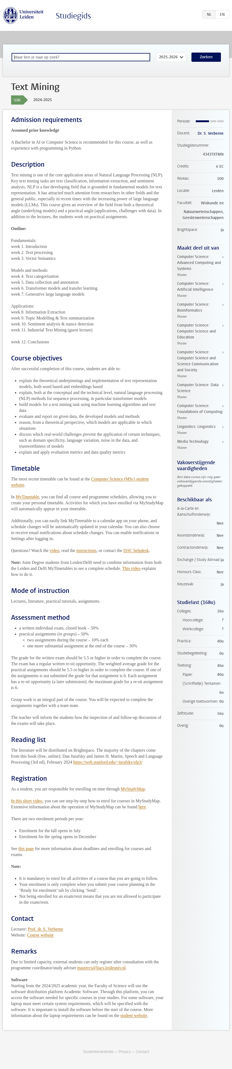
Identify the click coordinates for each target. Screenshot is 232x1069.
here (142, 807)
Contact (142, 1051)
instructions (86, 550)
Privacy (125, 1051)
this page (26, 848)
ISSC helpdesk (136, 550)
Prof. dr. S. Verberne (45, 929)
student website (133, 1015)
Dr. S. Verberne (211, 133)
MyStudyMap (133, 789)
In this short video (26, 801)
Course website (40, 935)
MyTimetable (27, 497)
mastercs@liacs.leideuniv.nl (101, 967)
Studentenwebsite (98, 1051)
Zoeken (206, 57)
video (54, 550)
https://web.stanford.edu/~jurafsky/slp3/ (107, 762)
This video (131, 568)
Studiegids (73, 16)
